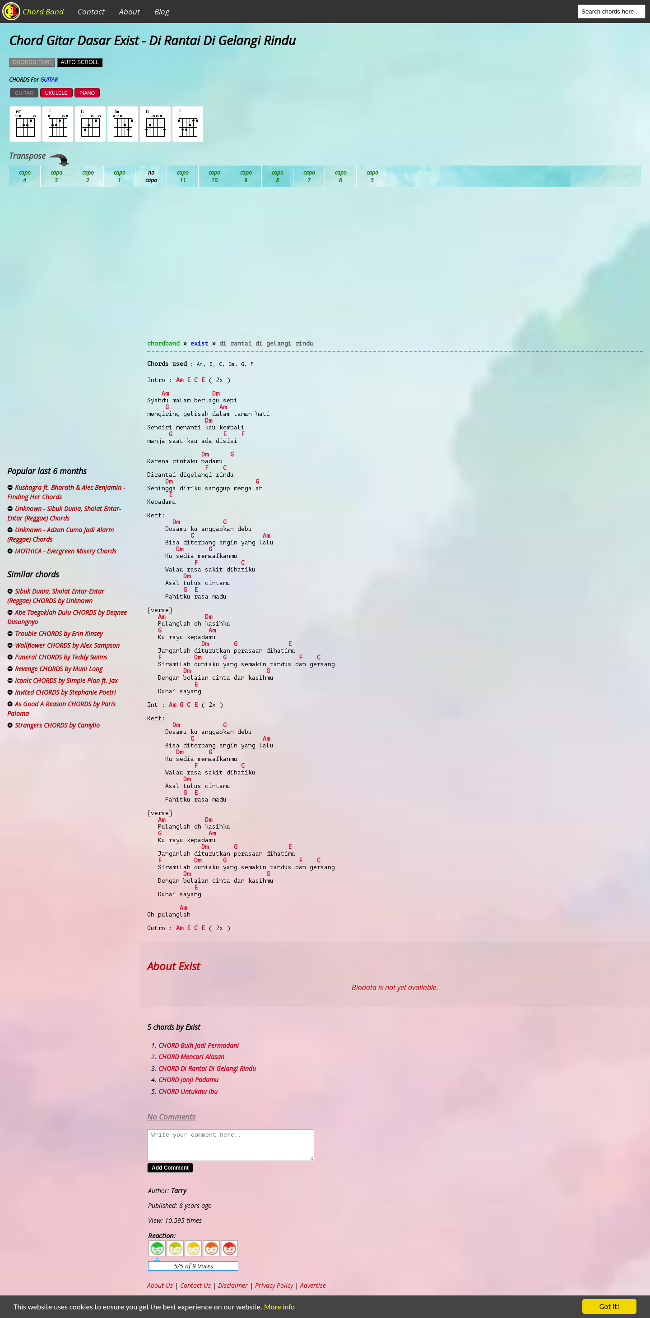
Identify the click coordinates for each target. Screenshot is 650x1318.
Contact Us (195, 1285)
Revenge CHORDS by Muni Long (58, 668)
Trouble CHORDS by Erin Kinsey (58, 633)
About (129, 11)
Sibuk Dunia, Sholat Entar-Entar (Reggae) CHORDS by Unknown (55, 596)
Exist (199, 343)
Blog (161, 11)
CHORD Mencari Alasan (191, 1056)
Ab (25, 176)
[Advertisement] (395, 269)
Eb (246, 176)
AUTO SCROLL (79, 62)
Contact (91, 11)
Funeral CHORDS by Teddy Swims (61, 657)
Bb (88, 176)
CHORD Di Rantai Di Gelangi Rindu (207, 1068)
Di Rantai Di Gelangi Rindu (266, 343)
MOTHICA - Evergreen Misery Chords (65, 551)
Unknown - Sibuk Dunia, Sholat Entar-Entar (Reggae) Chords (64, 513)
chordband (163, 343)
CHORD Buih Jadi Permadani (198, 1045)
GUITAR (24, 93)
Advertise (313, 1285)
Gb (341, 176)
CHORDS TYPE (32, 62)
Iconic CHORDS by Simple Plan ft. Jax (66, 680)
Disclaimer (233, 1285)
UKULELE (56, 93)
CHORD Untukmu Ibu (188, 1091)
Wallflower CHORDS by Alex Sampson (67, 645)
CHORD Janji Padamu (188, 1079)
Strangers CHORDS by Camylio (57, 725)
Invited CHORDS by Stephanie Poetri (65, 692)
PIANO (87, 93)
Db (183, 176)
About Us (160, 1285)
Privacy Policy (274, 1285)
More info (277, 1307)
